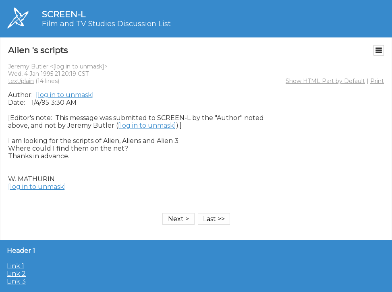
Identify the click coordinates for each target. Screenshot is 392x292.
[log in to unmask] (78, 66)
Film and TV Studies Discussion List (106, 23)
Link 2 (16, 274)
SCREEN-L (63, 14)
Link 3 (16, 281)
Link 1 (15, 266)
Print (377, 81)
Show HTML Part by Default (325, 81)
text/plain (21, 81)
